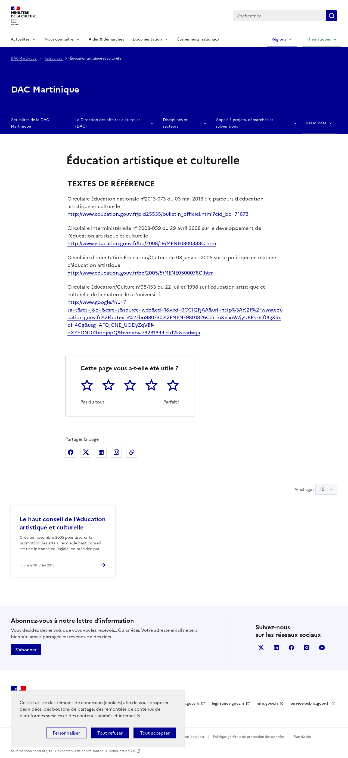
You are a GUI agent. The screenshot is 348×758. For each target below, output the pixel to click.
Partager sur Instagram (116, 452)
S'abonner (25, 649)
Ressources (54, 58)
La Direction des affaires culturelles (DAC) (107, 123)
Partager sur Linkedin (101, 452)
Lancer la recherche (331, 15)
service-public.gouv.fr (310, 703)
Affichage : (315, 489)
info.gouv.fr (267, 703)
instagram (306, 647)
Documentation (147, 39)
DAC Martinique (24, 58)
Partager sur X (85, 452)
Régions (279, 39)
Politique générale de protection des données (248, 736)
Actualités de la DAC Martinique (30, 123)
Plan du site (302, 736)
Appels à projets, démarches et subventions (244, 123)
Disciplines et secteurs (175, 123)
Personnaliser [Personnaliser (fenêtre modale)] (66, 733)
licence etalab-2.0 (121, 750)
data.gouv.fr (188, 703)
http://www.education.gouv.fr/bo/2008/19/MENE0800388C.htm (141, 243)
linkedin (276, 647)
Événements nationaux (198, 39)
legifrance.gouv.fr (228, 703)
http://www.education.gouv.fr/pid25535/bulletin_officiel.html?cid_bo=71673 (157, 214)
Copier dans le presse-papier (131, 452)
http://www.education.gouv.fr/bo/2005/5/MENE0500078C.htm (140, 272)
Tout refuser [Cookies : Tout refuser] (110, 733)
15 (322, 489)
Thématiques (319, 39)
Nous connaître (59, 39)
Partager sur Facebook (70, 452)
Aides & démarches (106, 39)
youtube (321, 647)
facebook (291, 647)
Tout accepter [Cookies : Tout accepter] (155, 733)
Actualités (20, 39)
